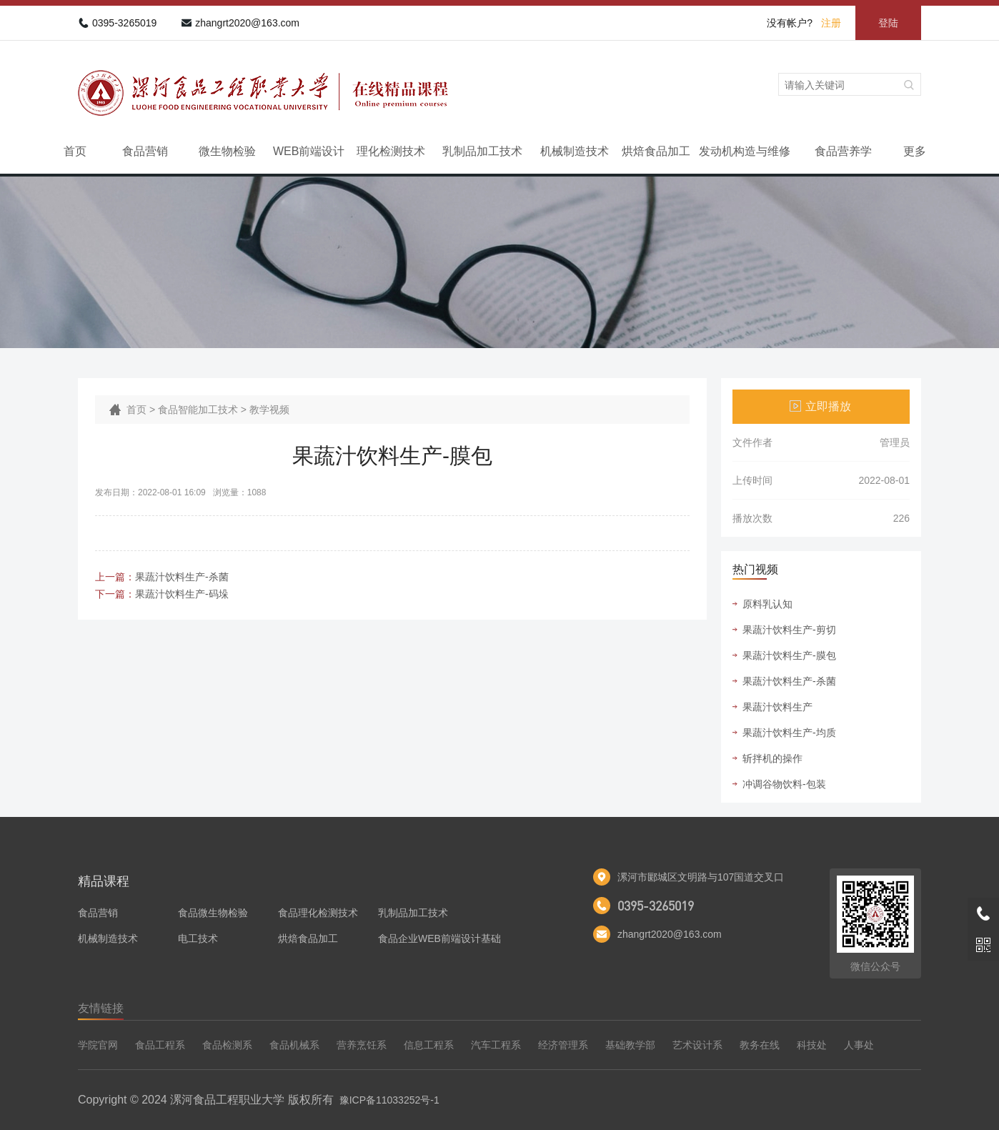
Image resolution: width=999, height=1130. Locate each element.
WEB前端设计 (308, 151)
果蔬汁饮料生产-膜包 (789, 655)
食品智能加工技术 (198, 409)
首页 (75, 151)
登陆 (888, 23)
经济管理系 (563, 1045)
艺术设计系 (697, 1045)
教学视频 (269, 409)
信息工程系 (429, 1045)
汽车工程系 (496, 1045)
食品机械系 (294, 1045)
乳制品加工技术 (482, 151)
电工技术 (198, 938)
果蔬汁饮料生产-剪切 (789, 629)
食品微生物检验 (213, 912)
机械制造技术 (574, 151)
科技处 (812, 1045)
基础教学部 (630, 1045)
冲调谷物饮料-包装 (784, 784)
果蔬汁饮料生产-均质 (789, 732)
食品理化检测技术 (318, 912)
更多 (914, 151)
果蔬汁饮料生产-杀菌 (182, 577)
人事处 (859, 1045)
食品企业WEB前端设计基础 (439, 938)
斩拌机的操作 (772, 758)
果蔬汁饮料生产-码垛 (182, 594)
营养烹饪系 (362, 1045)
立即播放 (828, 406)
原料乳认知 (767, 604)
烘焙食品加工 (656, 151)
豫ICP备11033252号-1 (389, 1100)
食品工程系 (160, 1045)
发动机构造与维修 (744, 151)
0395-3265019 (124, 23)
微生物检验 (227, 151)
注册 (831, 23)
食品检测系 (227, 1045)
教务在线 (760, 1045)
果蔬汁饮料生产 (777, 707)
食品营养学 (843, 151)
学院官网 (98, 1045)
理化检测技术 (391, 151)
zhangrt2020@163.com (247, 23)
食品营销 (145, 151)
